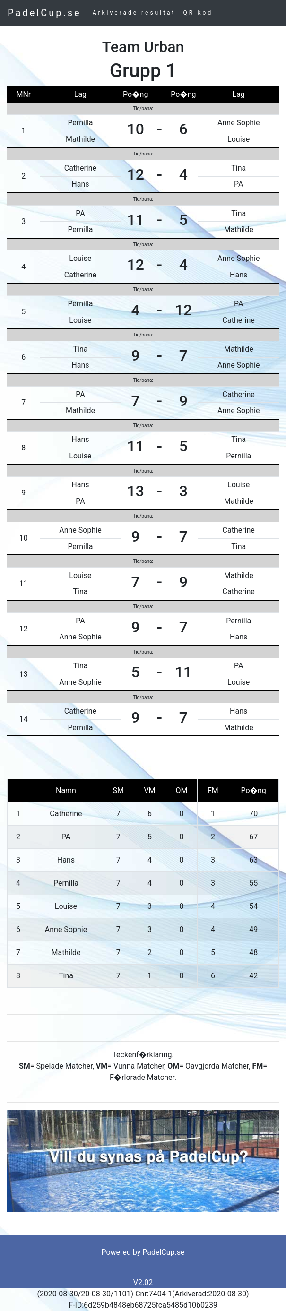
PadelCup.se (44, 12)
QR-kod (198, 12)
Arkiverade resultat (134, 12)
